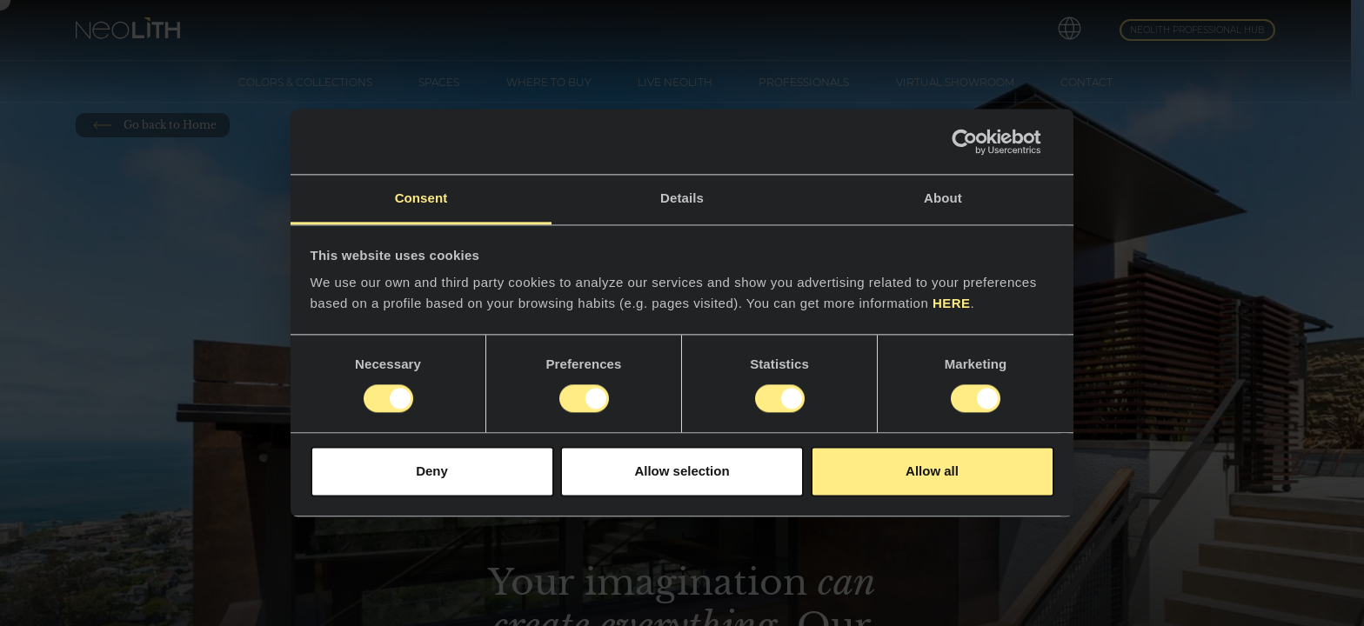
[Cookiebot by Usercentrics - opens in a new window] (978, 142)
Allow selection (681, 470)
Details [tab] (682, 197)
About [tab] (943, 197)
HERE (952, 303)
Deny (432, 470)
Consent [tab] (421, 197)
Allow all (932, 470)
